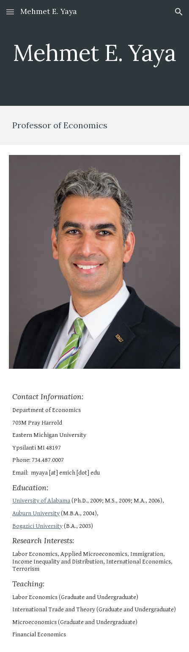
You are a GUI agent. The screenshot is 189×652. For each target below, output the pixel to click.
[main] (94, 52)
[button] (10, 11)
